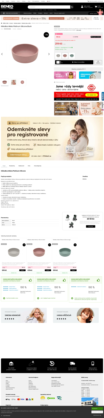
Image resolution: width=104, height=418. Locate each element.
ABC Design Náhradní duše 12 (57, 385)
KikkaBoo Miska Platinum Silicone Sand (10, 239)
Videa (29, 1)
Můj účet (87, 6)
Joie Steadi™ (54, 380)
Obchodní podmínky (10, 387)
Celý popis (78, 30)
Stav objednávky (35, 1)
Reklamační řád (9, 389)
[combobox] (51, 7)
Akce (3, 1)
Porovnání (31, 385)
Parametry (12, 165)
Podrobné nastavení (97, 412)
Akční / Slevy (95, 13)
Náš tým (46, 13)
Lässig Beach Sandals (56, 383)
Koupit (22, 270)
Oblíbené (31, 383)
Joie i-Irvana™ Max (55, 382)
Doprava (13, 1)
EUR (48, 1)
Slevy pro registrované (59, 13)
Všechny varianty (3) (78, 69)
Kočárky (44, 9)
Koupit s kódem (95, 37)
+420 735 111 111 (88, 383)
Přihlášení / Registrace (88, 7)
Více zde (90, 226)
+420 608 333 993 (94, 385)
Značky (7, 1)
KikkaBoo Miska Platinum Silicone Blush (36, 239)
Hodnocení (21, 165)
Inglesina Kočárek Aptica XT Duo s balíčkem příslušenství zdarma (90, 216)
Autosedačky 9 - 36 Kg (51, 9)
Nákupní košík (100, 7)
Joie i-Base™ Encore (55, 386)
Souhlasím (94, 408)
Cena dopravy (37, 165)
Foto (29, 165)
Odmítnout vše (97, 415)
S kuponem (4, 266)
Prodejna (23, 1)
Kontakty (43, 1)
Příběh (34, 13)
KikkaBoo (19, 29)
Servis (18, 1)
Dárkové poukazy (28, 13)
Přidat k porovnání (59, 82)
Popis (4, 165)
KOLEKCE (40, 9)
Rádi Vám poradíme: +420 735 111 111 (95, 1)
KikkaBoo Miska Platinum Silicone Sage (62, 239)
